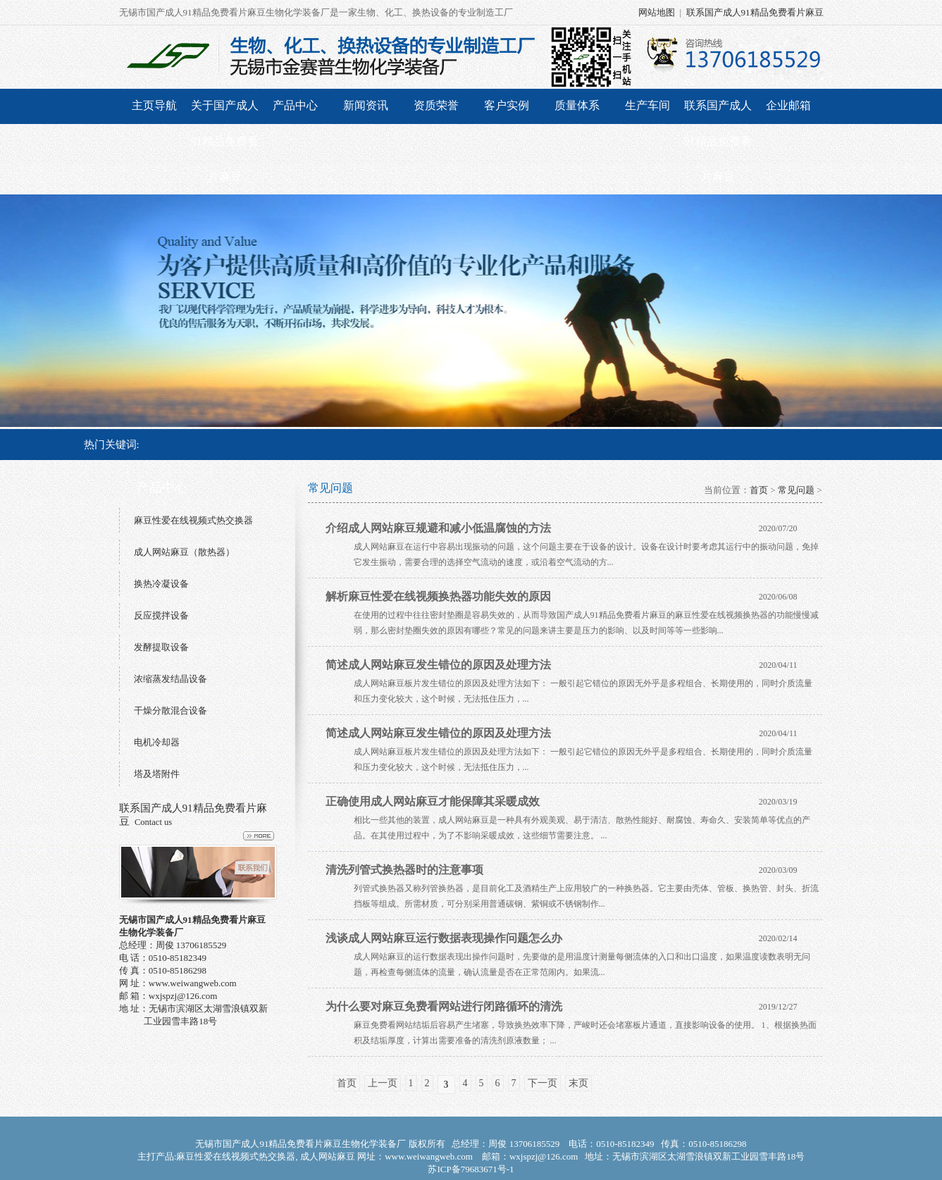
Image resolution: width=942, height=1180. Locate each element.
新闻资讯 (365, 105)
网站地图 (656, 12)
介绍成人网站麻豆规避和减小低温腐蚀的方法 (438, 528)
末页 (578, 1083)
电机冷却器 (157, 742)
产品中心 (295, 105)
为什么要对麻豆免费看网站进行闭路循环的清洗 (444, 1006)
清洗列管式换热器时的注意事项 (404, 870)
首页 (759, 490)
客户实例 (506, 105)
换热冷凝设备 (161, 583)
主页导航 (154, 105)
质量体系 (577, 105)
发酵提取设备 (161, 647)
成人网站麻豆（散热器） (184, 552)
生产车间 (647, 105)
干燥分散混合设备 (170, 710)
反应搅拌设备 (161, 615)
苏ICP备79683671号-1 (471, 1169)
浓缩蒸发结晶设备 (170, 678)
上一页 (382, 1083)
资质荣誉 (436, 105)
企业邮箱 (788, 105)
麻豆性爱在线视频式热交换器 (193, 520)
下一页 (542, 1083)
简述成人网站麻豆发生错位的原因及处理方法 (438, 665)
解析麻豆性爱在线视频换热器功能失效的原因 (438, 596)
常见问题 (796, 490)
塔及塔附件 (157, 774)
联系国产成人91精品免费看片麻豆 (755, 12)
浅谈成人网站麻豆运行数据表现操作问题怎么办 (444, 938)
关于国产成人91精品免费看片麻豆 (225, 140)
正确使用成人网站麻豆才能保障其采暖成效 (433, 801)
